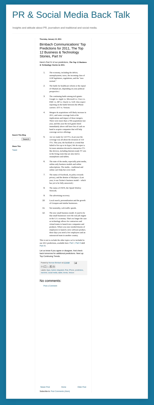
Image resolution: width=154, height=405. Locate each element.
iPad (66, 270)
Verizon (71, 273)
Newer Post (45, 387)
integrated (60, 270)
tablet (60, 273)
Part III (43, 246)
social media (52, 273)
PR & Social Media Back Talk (71, 15)
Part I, (72, 243)
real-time (44, 273)
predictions (79, 270)
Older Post (81, 387)
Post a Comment (50, 286)
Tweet (14, 150)
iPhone (71, 270)
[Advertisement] (63, 336)
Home (63, 387)
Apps (48, 270)
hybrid (53, 270)
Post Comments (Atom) (60, 391)
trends (65, 273)
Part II (78, 243)
